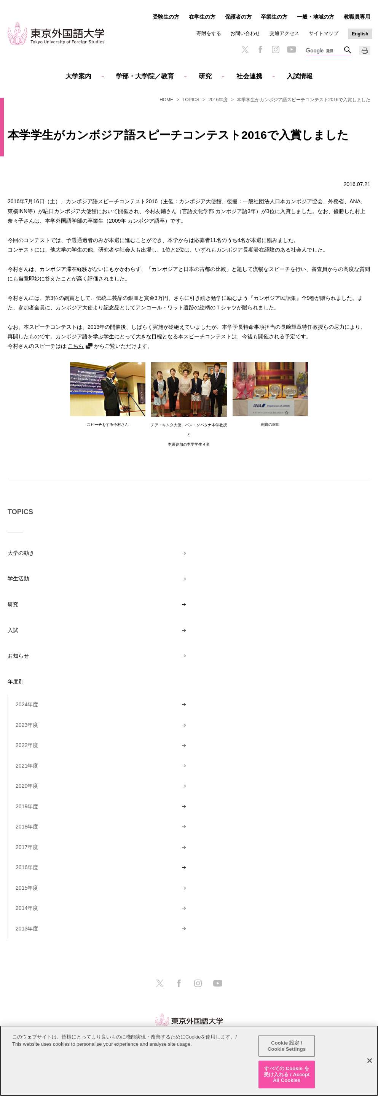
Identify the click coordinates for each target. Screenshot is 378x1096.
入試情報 (300, 76)
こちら (76, 345)
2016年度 (218, 99)
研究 (205, 76)
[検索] (325, 51)
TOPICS (190, 99)
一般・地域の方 (315, 17)
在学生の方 (202, 17)
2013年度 (27, 929)
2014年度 (27, 908)
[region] (189, 1061)
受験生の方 (166, 17)
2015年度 (27, 888)
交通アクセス (284, 33)
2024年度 (27, 704)
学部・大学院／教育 (145, 76)
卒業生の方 (274, 17)
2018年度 (27, 827)
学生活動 (18, 578)
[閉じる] (369, 1060)
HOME (166, 99)
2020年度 (27, 786)
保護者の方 (238, 17)
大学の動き (21, 553)
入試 (13, 630)
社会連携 (249, 76)
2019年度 (27, 806)
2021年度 (27, 766)
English (360, 34)
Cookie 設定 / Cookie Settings (287, 1046)
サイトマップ (323, 33)
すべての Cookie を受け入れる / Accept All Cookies (287, 1074)
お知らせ (18, 656)
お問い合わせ (245, 33)
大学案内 (78, 76)
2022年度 (27, 745)
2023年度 (27, 725)
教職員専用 (357, 17)
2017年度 (27, 847)
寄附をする (208, 33)
